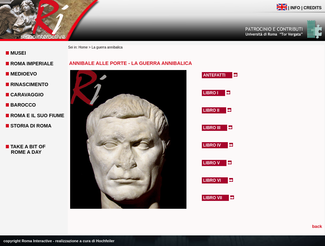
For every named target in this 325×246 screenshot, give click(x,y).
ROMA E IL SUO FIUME (37, 115)
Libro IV (212, 145)
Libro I (210, 93)
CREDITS (312, 7)
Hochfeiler (105, 241)
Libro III (212, 127)
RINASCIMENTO (29, 84)
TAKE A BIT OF (28, 146)
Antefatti (214, 75)
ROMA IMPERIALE (31, 63)
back (317, 226)
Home (83, 47)
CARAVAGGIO (26, 94)
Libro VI (212, 180)
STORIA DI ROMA (30, 125)
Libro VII (212, 197)
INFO (295, 7)
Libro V (211, 163)
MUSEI (18, 53)
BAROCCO (23, 105)
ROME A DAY (26, 152)
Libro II (211, 110)
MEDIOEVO (23, 74)
